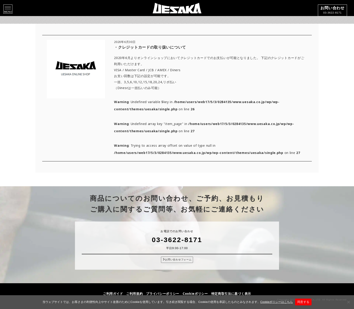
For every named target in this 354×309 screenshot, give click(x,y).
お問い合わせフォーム (177, 259)
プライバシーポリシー (162, 293)
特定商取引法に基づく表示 (231, 293)
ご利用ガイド (113, 293)
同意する (303, 302)
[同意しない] (348, 302)
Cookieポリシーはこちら (276, 302)
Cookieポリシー (195, 293)
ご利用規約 (134, 293)
